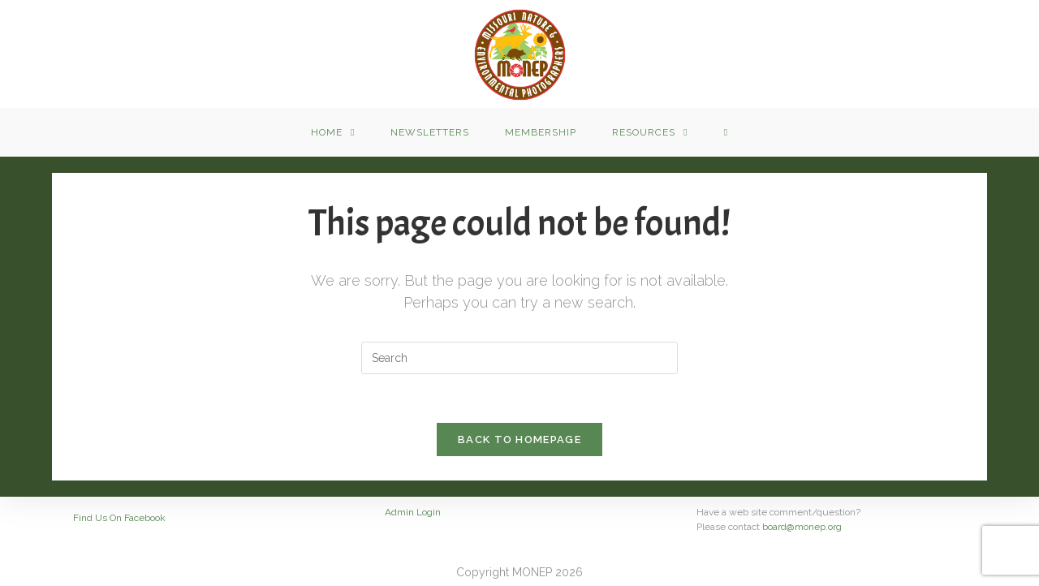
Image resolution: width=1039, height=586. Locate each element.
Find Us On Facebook (119, 518)
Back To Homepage (519, 439)
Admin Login (413, 512)
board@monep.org (802, 526)
